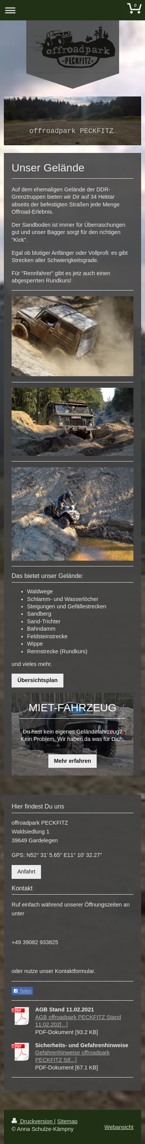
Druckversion (33, 1121)
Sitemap (67, 1121)
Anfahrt (26, 871)
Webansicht (118, 1127)
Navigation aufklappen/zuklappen (72, 10)
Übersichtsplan (37, 680)
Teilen (22, 991)
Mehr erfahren (72, 761)
